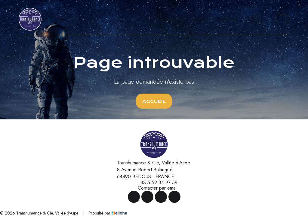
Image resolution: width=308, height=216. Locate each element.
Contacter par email (154, 188)
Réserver (227, 19)
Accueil (154, 101)
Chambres (173, 19)
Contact (202, 19)
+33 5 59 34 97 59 (154, 182)
